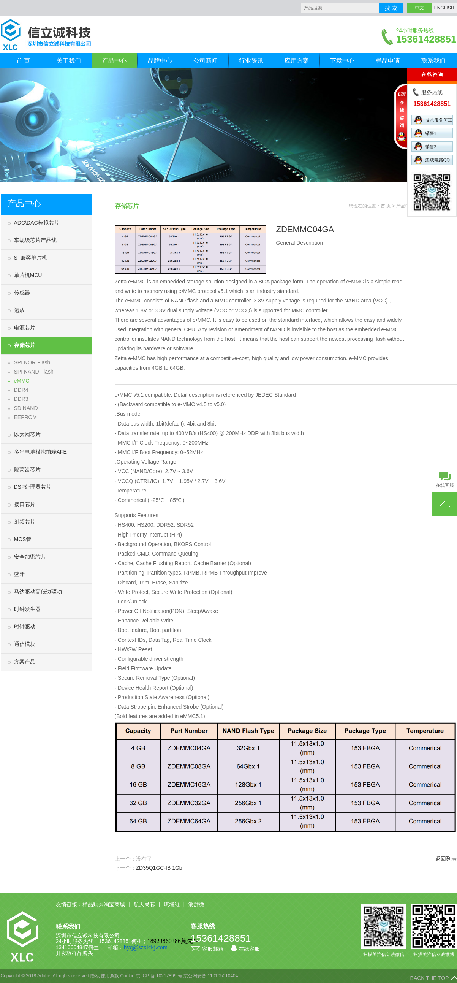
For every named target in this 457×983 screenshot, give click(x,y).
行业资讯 (251, 60)
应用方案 (297, 60)
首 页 (23, 60)
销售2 (425, 146)
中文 (419, 8)
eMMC (22, 381)
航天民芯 (144, 904)
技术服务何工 (433, 120)
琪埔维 (172, 904)
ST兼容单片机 (30, 258)
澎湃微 (196, 904)
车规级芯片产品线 (35, 240)
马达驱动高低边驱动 (38, 592)
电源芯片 (24, 328)
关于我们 (69, 60)
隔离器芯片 (27, 469)
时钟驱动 (24, 627)
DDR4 (21, 390)
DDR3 (21, 399)
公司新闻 (205, 60)
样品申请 (388, 60)
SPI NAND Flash (34, 372)
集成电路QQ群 (432, 160)
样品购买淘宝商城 (103, 904)
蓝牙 (19, 574)
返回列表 (446, 859)
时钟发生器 (27, 609)
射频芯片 (24, 522)
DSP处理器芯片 (33, 487)
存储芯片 (24, 345)
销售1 (425, 133)
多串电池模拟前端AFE (40, 452)
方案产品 (24, 661)
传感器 (22, 293)
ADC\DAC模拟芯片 (36, 223)
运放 (19, 310)
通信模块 (24, 644)
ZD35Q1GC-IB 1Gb (159, 868)
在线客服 (245, 949)
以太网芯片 (27, 434)
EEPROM (25, 417)
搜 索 (391, 8)
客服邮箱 (207, 949)
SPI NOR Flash (32, 362)
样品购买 (82, 953)
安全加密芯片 (30, 557)
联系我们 (433, 60)
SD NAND (26, 408)
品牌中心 (160, 60)
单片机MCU (28, 275)
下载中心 (342, 60)
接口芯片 (24, 504)
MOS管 (23, 539)
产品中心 (114, 60)
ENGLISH (444, 8)
